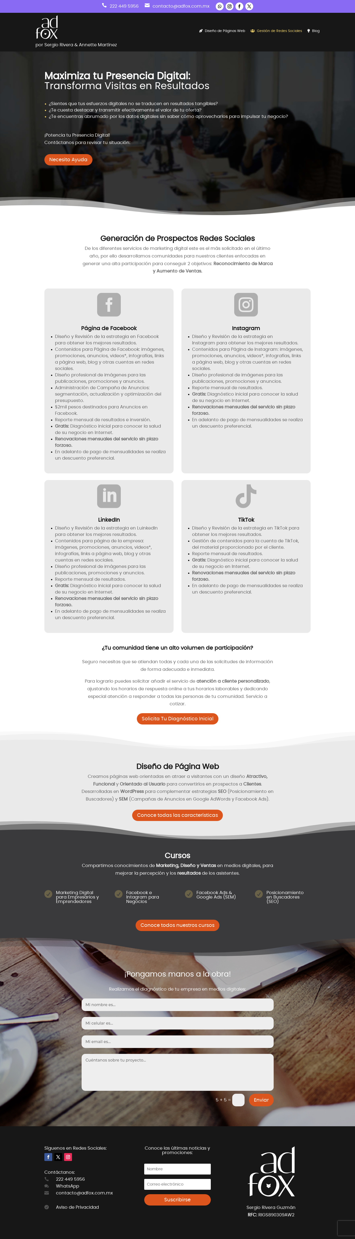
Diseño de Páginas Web (222, 31)
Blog (313, 31)
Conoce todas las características (177, 815)
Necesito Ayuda (68, 159)
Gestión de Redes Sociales (276, 31)
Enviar (261, 1100)
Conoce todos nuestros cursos (177, 925)
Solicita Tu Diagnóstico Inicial (177, 718)
